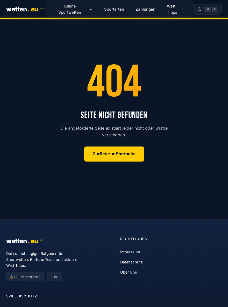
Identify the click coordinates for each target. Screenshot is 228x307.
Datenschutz (131, 262)
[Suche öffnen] (207, 9)
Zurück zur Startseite (114, 153)
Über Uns (128, 272)
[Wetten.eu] (26, 9)
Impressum (130, 252)
